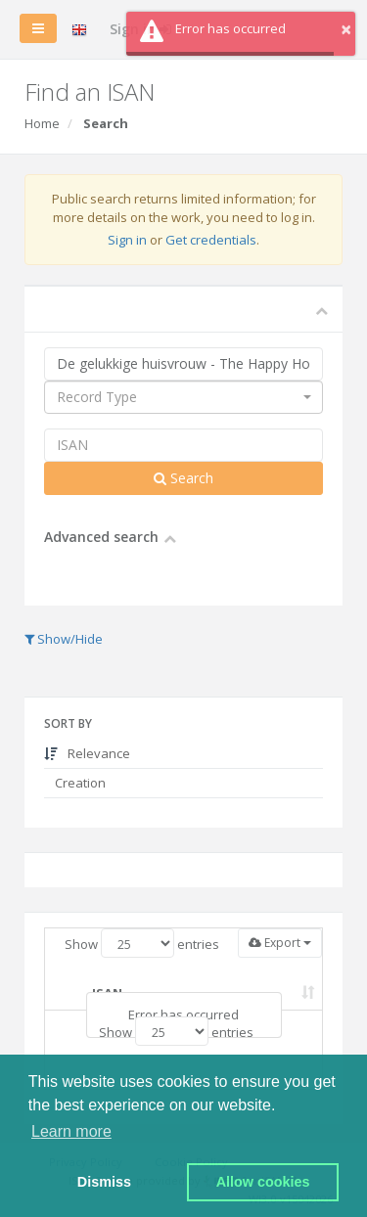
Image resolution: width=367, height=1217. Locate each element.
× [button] (346, 29)
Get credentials (210, 239)
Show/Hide (63, 639)
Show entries (142, 943)
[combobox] (183, 397)
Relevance (87, 753)
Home (42, 123)
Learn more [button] (71, 1131)
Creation (79, 782)
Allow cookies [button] (263, 1182)
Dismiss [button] (104, 1182)
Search (183, 478)
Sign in (127, 239)
